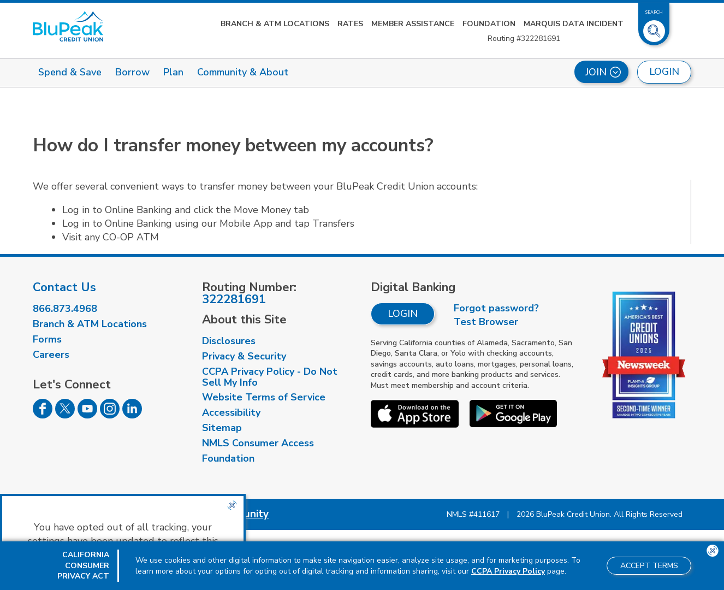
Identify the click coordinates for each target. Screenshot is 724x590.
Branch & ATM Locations (275, 24)
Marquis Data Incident (574, 24)
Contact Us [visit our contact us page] (64, 287)
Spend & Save (70, 72)
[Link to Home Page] (68, 26)
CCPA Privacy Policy (508, 571)
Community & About (242, 72)
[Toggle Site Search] (654, 26)
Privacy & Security (244, 356)
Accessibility (231, 412)
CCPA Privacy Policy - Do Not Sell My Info (269, 377)
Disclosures (229, 340)
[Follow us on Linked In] (132, 415)
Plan (173, 72)
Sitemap (222, 427)
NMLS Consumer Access (258, 443)
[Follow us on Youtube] (87, 415)
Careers (51, 354)
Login (403, 313)
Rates (350, 24)
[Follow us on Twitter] (65, 415)
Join (603, 72)
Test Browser (486, 321)
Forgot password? (496, 308)
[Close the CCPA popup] (232, 505)
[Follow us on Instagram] (110, 415)
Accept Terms (649, 565)
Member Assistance (412, 24)
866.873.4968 (65, 308)
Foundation (488, 24)
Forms (47, 339)
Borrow (132, 72)
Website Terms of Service (263, 397)
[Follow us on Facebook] (42, 415)
